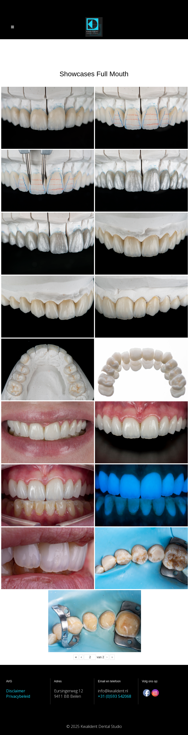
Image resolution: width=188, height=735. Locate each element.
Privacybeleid (18, 696)
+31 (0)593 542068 (114, 696)
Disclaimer (15, 691)
